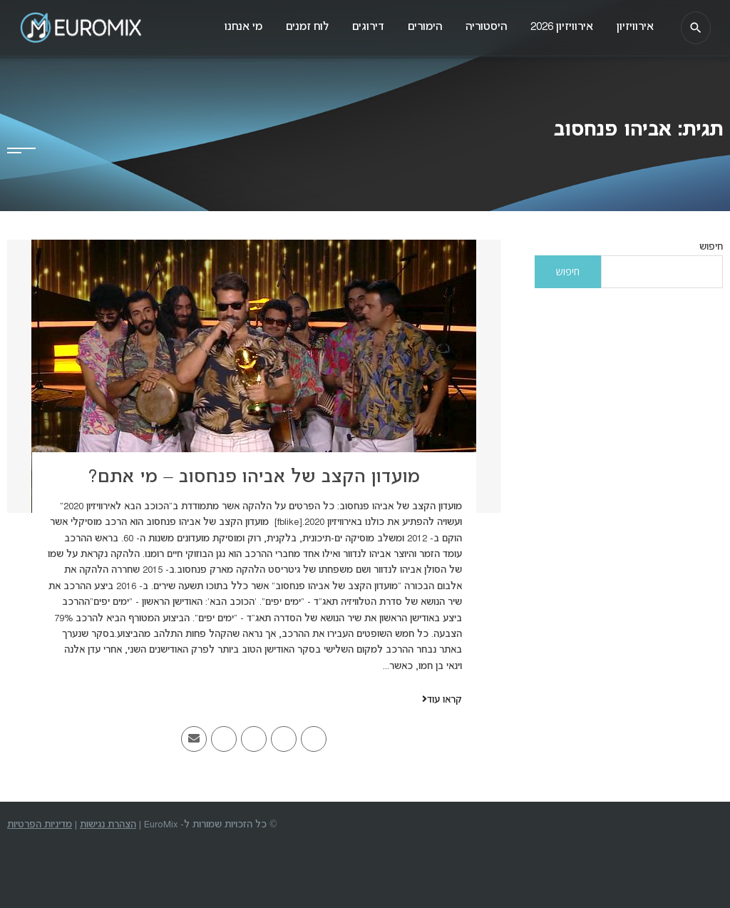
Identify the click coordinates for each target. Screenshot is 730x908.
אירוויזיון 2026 (556, 28)
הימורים (416, 28)
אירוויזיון (632, 28)
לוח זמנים (293, 28)
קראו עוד (442, 700)
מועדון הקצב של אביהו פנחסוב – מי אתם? (254, 477)
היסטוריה (479, 28)
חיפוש (711, 247)
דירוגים (357, 28)
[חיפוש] (694, 28)
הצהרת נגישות (108, 825)
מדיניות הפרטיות (39, 825)
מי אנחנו (228, 28)
